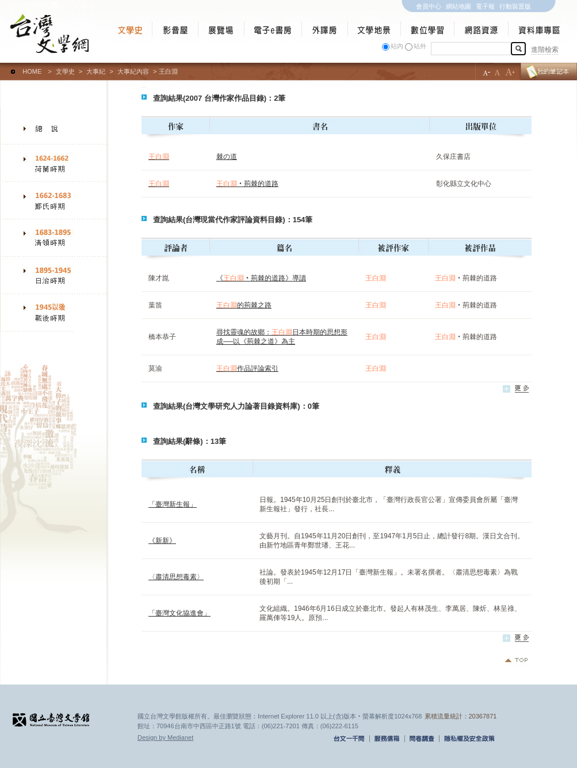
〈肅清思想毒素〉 (176, 577)
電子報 (485, 6)
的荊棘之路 (244, 305)
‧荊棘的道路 (247, 184)
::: (2, 66)
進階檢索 (545, 49)
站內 (397, 46)
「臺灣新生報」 (172, 504)
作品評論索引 (247, 368)
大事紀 (95, 71)
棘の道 (226, 157)
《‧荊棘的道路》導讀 (261, 278)
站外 (420, 46)
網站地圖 (458, 6)
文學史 (65, 71)
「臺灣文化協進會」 (179, 613)
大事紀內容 (133, 71)
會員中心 (428, 6)
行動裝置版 (515, 6)
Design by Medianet (165, 737)
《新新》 (162, 541)
